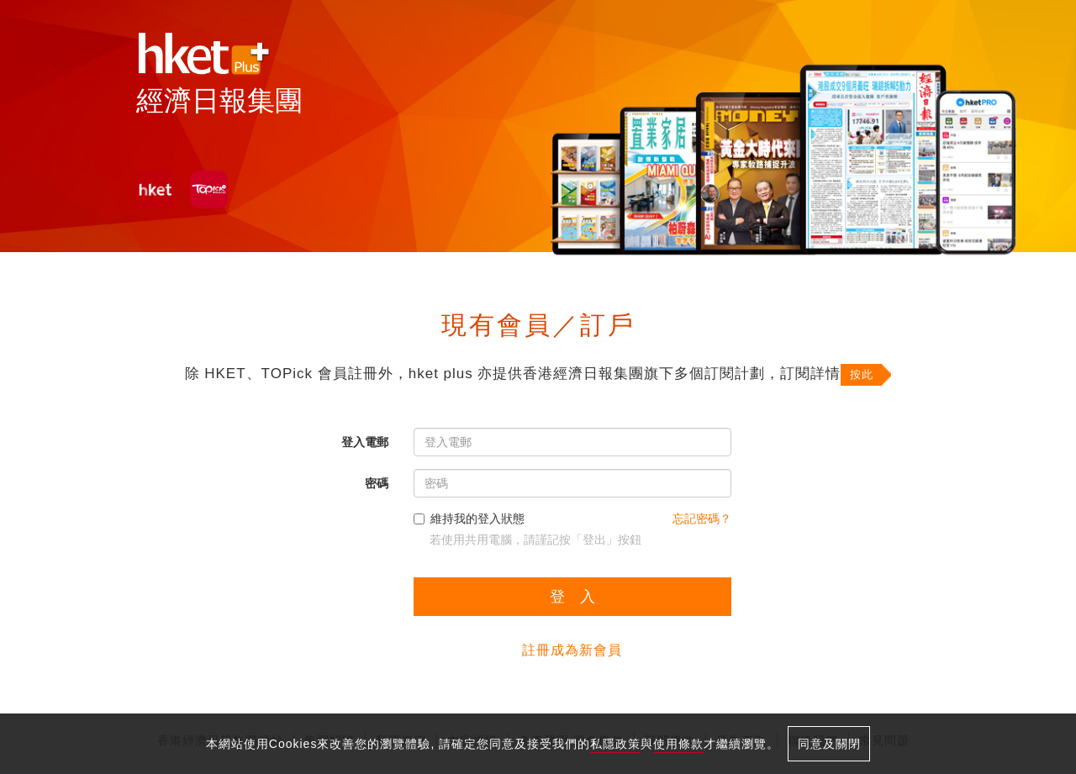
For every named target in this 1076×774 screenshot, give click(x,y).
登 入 (572, 596)
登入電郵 (364, 442)
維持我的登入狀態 (469, 518)
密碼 (376, 483)
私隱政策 (615, 743)
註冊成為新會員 (572, 650)
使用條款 (678, 743)
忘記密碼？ (701, 518)
